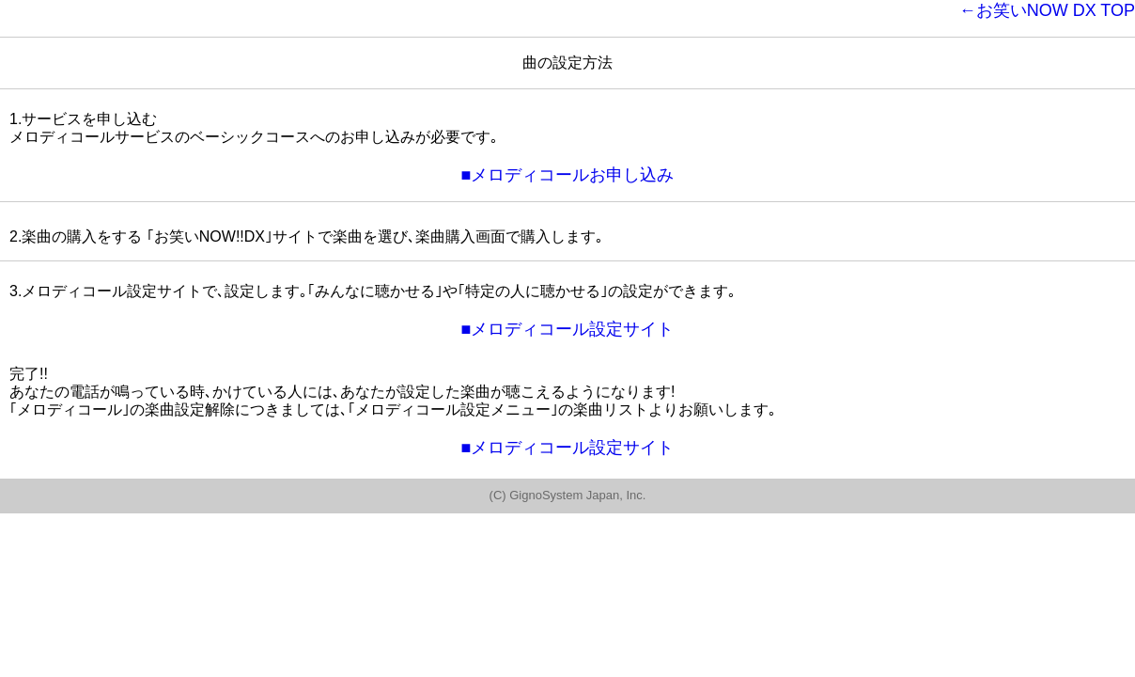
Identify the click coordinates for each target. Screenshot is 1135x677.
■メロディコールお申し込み (568, 174)
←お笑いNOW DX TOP (1047, 10)
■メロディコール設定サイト (568, 329)
